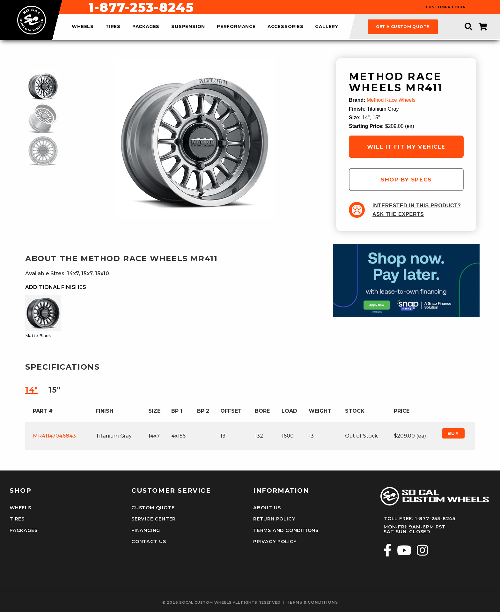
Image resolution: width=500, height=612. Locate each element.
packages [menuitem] (145, 26)
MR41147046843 (54, 436)
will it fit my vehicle (406, 147)
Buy (453, 433)
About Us (267, 507)
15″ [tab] (54, 389)
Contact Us (148, 541)
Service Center (153, 519)
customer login (446, 7)
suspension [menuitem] (188, 26)
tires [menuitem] (113, 26)
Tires (17, 519)
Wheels (20, 507)
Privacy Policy (275, 541)
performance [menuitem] (236, 26)
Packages (23, 530)
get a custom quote (402, 26)
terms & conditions (312, 602)
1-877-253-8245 (284, 7)
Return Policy (274, 519)
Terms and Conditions (286, 530)
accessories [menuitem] (286, 26)
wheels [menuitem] (83, 26)
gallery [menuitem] (326, 26)
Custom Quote (153, 507)
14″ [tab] (31, 389)
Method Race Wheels (391, 100)
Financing (145, 530)
